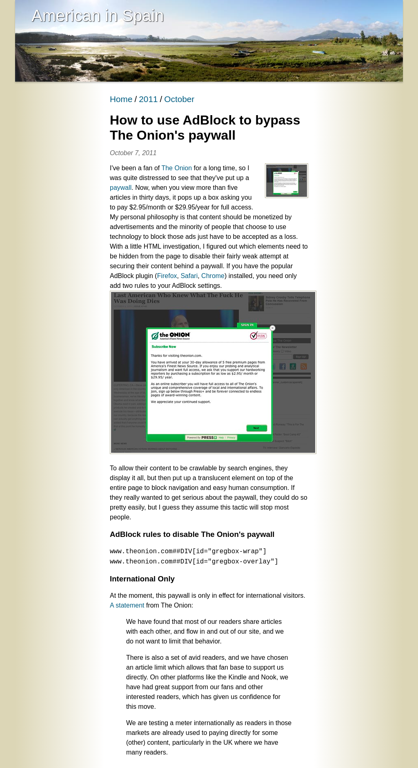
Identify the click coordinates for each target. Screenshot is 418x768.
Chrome (213, 275)
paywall (120, 187)
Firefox (167, 275)
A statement (127, 605)
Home (121, 99)
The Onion (176, 168)
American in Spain (97, 15)
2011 (148, 99)
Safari (189, 275)
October (179, 99)
